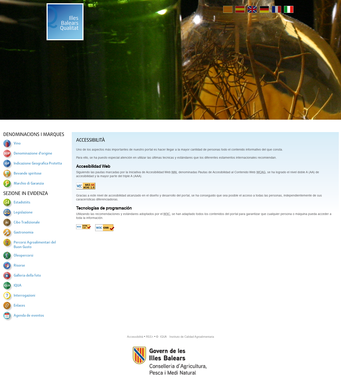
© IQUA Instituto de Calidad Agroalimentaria (185, 336)
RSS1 (149, 336)
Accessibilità (135, 336)
